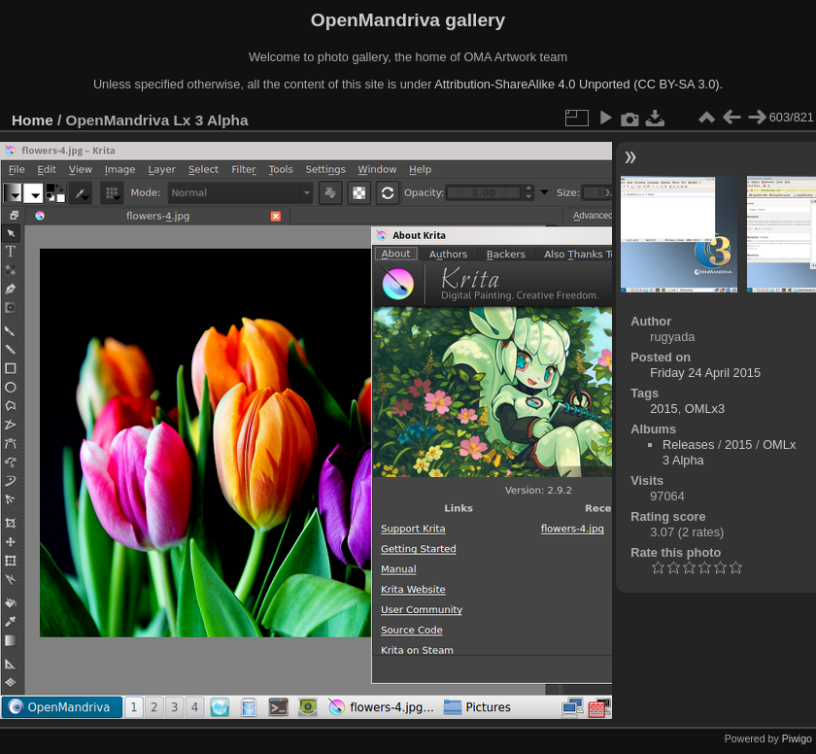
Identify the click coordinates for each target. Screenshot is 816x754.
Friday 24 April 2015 (705, 372)
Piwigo (797, 738)
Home (32, 120)
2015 (663, 408)
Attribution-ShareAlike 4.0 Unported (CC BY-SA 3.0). (578, 84)
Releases (688, 444)
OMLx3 (705, 408)
